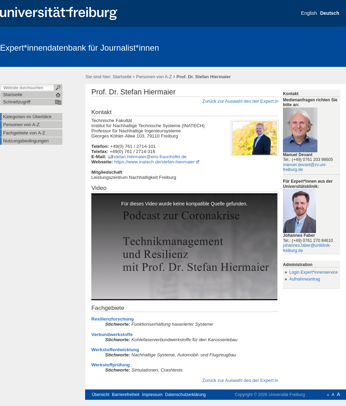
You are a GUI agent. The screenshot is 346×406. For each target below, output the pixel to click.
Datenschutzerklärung (185, 394)
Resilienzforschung (112, 319)
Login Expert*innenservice (313, 272)
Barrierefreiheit (126, 394)
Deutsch (329, 13)
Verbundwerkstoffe (112, 334)
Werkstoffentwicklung (115, 349)
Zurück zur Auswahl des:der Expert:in (240, 101)
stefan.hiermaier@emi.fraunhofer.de (149, 156)
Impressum (152, 394)
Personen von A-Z (154, 76)
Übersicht (100, 394)
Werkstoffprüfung (110, 364)
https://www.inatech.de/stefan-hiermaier (154, 161)
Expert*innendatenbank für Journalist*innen (79, 47)
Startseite (122, 76)
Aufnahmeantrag (304, 279)
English (309, 13)
